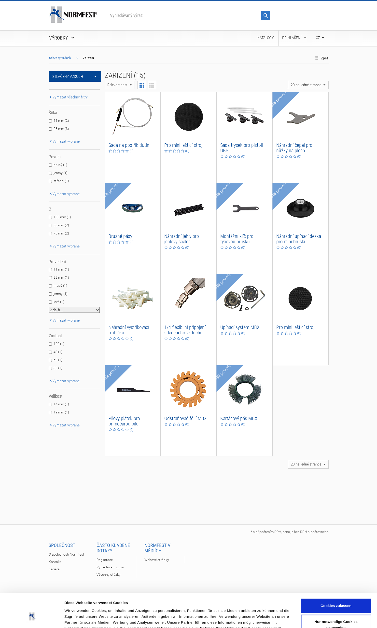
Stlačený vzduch (60, 58)
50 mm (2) (61, 225)
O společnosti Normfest (66, 554)
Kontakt (55, 562)
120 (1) (59, 344)
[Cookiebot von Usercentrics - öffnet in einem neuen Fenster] (31, 618)
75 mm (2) (61, 233)
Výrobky (62, 38)
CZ (320, 37)
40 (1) (58, 352)
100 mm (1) (62, 217)
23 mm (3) (61, 129)
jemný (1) (61, 173)
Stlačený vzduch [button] (74, 76)
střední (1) (61, 181)
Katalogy (265, 37)
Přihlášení (294, 37)
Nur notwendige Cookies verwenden (336, 595)
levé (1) (59, 302)
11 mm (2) (61, 121)
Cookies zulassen (336, 576)
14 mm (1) (61, 404)
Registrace (105, 560)
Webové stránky (156, 560)
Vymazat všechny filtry (68, 97)
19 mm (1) (61, 412)
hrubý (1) (60, 165)
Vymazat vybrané (64, 141)
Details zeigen (76, 618)
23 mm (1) (61, 277)
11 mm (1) (61, 269)
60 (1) (58, 360)
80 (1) (58, 368)
